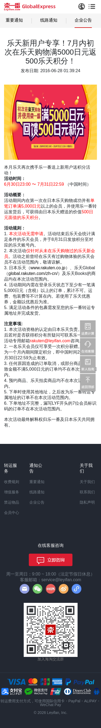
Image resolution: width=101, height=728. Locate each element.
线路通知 (48, 20)
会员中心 (11, 512)
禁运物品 (11, 502)
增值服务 (11, 492)
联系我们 (87, 492)
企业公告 (83, 20)
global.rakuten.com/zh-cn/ (33, 273)
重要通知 (14, 20)
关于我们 (87, 482)
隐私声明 (87, 502)
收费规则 (11, 482)
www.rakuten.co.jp (47, 267)
